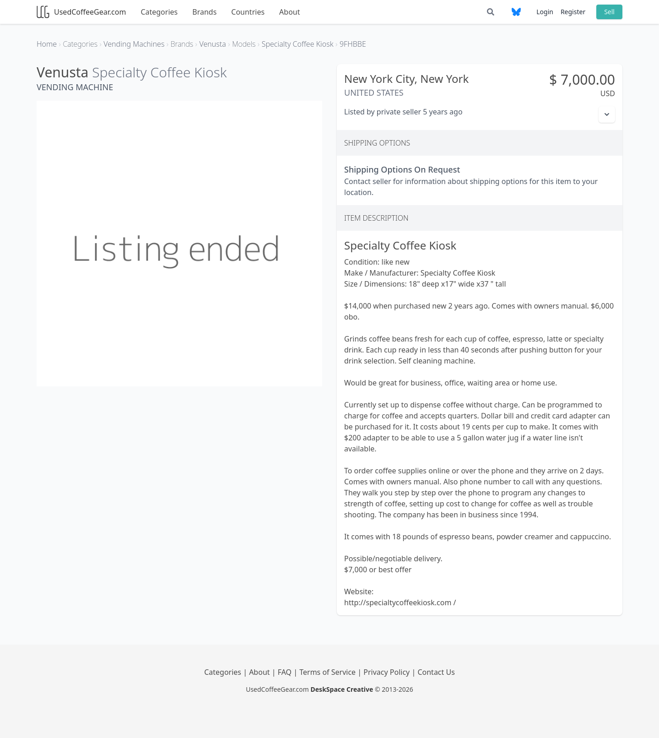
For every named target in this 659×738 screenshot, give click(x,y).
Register (573, 11)
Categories (159, 12)
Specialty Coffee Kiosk (159, 72)
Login (544, 11)
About (289, 12)
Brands (204, 12)
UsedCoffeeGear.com (81, 11)
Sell (609, 11)
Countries (248, 12)
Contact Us (435, 672)
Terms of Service (328, 672)
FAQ (286, 672)
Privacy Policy (387, 672)
